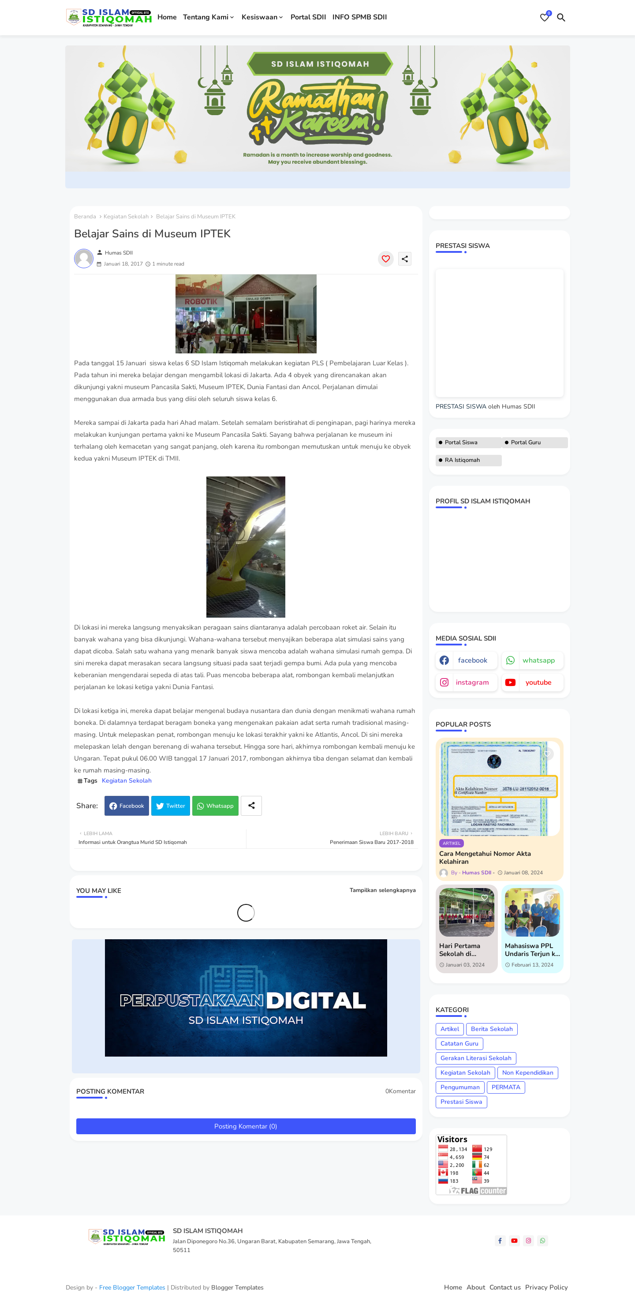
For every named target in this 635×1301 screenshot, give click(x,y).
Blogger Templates (237, 1287)
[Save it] (386, 259)
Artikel (450, 1029)
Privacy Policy (546, 1287)
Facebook (132, 806)
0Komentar (400, 1091)
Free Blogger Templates (132, 1287)
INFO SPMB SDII (359, 17)
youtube (539, 682)
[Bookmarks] (544, 17)
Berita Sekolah (492, 1029)
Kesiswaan (259, 17)
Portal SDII (308, 17)
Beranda (85, 217)
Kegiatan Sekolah (126, 217)
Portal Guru (526, 442)
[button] (561, 17)
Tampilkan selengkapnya (383, 890)
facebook (472, 660)
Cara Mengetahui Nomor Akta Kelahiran (485, 858)
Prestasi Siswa (461, 1102)
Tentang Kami (205, 17)
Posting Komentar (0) (245, 1126)
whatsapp (539, 660)
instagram (472, 682)
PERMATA (506, 1087)
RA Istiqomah (462, 460)
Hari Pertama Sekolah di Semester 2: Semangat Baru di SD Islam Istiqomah (466, 950)
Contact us (505, 1287)
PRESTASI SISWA (461, 406)
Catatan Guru (459, 1043)
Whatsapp (220, 806)
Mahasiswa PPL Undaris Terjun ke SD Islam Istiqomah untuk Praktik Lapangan (532, 950)
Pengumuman (460, 1087)
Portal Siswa (461, 442)
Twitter (175, 806)
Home (167, 17)
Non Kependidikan (527, 1073)
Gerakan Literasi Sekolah (476, 1058)
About (476, 1287)
